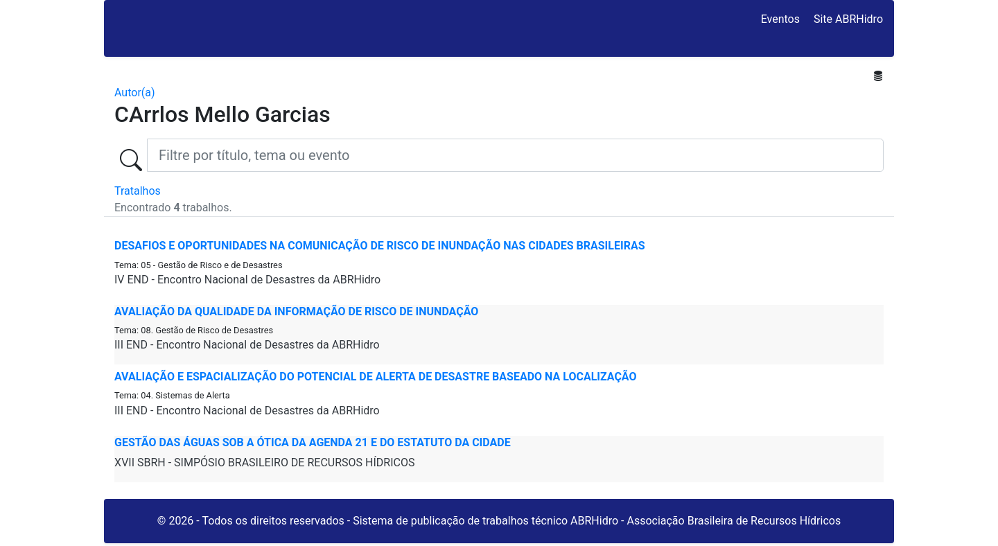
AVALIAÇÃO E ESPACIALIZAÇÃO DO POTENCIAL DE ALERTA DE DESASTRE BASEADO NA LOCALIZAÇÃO (375, 376)
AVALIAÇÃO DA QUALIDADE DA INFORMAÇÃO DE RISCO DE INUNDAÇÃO (296, 311)
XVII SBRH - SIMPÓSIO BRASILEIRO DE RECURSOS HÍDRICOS (264, 462)
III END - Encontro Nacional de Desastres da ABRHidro (247, 344)
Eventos (780, 19)
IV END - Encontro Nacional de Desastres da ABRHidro (247, 279)
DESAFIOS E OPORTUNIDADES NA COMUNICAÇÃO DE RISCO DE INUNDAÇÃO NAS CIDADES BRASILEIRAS (379, 245)
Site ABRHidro (848, 19)
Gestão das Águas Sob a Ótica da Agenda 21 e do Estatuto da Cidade (312, 442)
